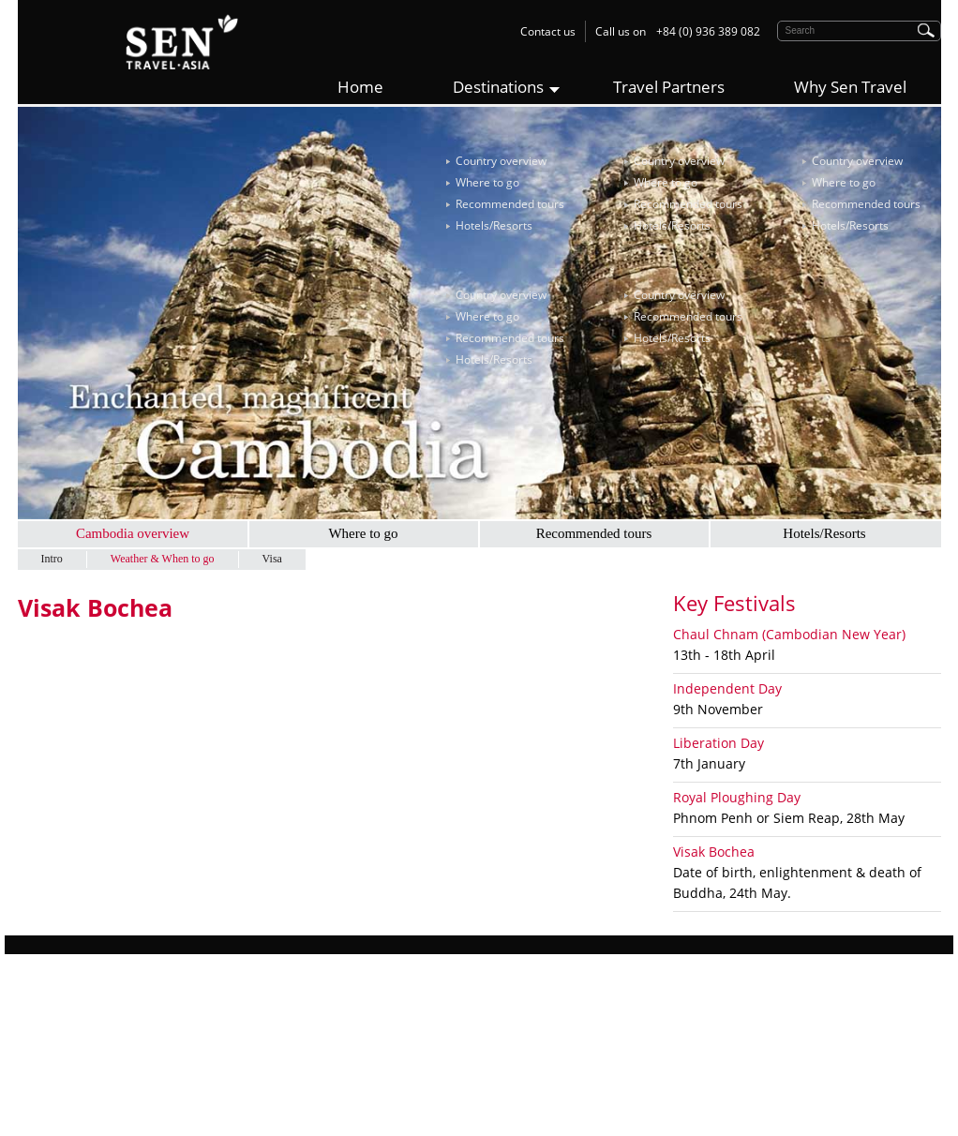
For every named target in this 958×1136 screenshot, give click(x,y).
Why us (36, 1001)
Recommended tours (510, 204)
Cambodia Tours (298, 1043)
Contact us (548, 31)
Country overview (501, 161)
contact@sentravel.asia (588, 1105)
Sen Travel (519, 1001)
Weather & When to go (163, 558)
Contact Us (46, 1084)
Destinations (498, 86)
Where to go (487, 182)
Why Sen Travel (850, 86)
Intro (52, 558)
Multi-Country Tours (307, 1084)
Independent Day (727, 688)
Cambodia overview (132, 533)
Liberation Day (718, 743)
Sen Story (42, 1022)
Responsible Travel (67, 1043)
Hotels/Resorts (494, 225)
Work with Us (52, 1063)
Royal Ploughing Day (737, 797)
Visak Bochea (714, 851)
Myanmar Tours (296, 1063)
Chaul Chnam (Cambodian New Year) (789, 634)
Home (360, 86)
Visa (272, 558)
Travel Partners (669, 86)
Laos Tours (283, 1022)
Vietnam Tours (293, 1001)
